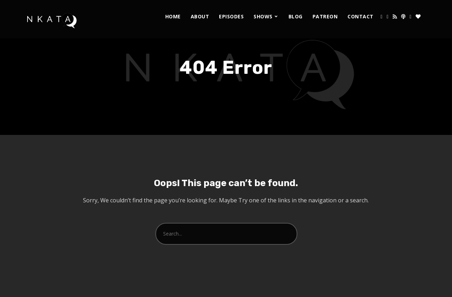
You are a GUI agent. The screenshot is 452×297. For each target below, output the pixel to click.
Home (173, 16)
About (200, 16)
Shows (263, 16)
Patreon (325, 16)
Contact (360, 16)
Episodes (231, 16)
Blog (296, 16)
